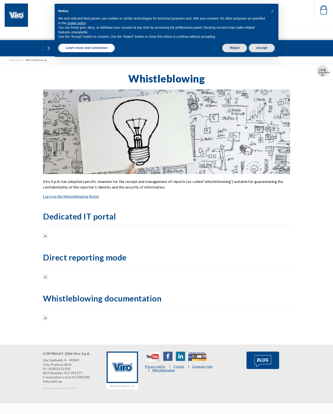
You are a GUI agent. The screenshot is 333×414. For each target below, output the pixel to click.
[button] (272, 11)
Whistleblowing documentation (102, 298)
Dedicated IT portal (79, 216)
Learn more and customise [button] (86, 48)
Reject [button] (234, 48)
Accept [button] (261, 48)
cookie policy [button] (76, 23)
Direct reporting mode (85, 257)
